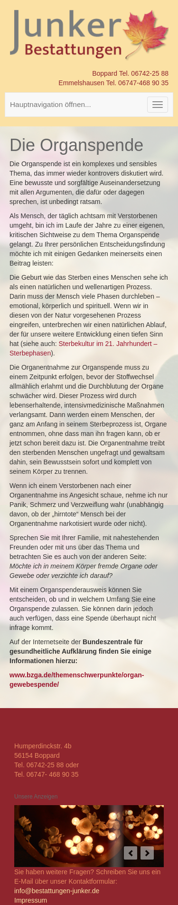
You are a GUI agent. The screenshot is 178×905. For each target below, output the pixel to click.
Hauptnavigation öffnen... (50, 104)
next (147, 853)
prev (130, 853)
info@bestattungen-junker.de (56, 891)
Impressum (30, 900)
